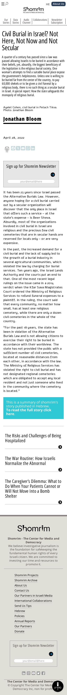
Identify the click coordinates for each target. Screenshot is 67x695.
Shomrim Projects (26, 575)
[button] (4, 3)
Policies (20, 616)
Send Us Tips (23, 606)
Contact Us (22, 590)
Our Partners (23, 626)
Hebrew (20, 611)
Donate (19, 631)
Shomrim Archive (26, 580)
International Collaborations (33, 601)
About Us (21, 585)
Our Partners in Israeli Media (33, 595)
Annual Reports (25, 621)
